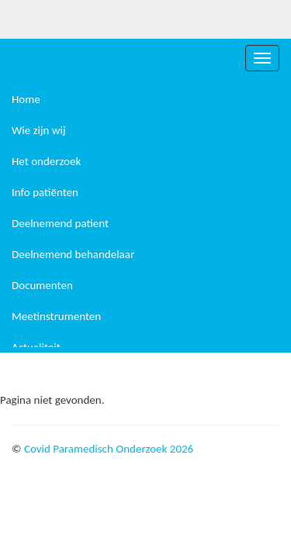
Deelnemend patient (60, 223)
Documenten (42, 285)
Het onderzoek (46, 161)
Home (26, 99)
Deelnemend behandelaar (73, 254)
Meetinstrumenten (56, 316)
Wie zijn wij (39, 130)
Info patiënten (45, 192)
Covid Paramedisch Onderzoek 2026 (108, 449)
